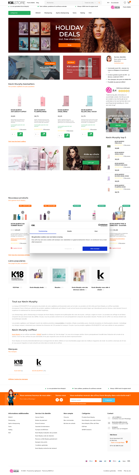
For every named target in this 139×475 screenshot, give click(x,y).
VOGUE (38, 336)
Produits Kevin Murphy (88, 413)
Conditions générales (41, 441)
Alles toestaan (94, 248)
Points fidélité (31, 2)
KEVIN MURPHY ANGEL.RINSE (63, 112)
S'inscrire (66, 413)
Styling (82, 14)
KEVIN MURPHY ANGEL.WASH (119, 154)
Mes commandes (69, 417)
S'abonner (108, 397)
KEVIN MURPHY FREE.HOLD (119, 143)
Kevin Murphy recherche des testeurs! (46, 445)
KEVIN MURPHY (39, 363)
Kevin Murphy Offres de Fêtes (90, 420)
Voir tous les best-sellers (17, 142)
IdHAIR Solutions (87, 426)
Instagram (61, 396)
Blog (37, 2)
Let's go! (82, 159)
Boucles (59, 279)
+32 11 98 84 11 (116, 413)
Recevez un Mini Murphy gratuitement (46, 435)
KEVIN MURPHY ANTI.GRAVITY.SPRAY (18, 112)
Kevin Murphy (16, 336)
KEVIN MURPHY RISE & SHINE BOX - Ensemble (118, 226)
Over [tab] (96, 231)
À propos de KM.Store (41, 426)
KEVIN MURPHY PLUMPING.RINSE (40, 112)
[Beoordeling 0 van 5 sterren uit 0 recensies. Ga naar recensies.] (18, 130)
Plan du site (127, 467)
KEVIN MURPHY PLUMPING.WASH (120, 187)
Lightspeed (37, 467)
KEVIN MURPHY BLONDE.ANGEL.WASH (122, 176)
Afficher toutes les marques (18, 376)
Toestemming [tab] (43, 231)
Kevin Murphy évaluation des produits (46, 429)
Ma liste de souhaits (69, 420)
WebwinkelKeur (82, 473)
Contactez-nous (119, 64)
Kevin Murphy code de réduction (44, 432)
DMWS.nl (50, 467)
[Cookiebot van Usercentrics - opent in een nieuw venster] (99, 225)
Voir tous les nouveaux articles (19, 256)
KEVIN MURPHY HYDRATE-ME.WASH (121, 165)
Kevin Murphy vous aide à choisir (101, 280)
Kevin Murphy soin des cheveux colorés (80, 280)
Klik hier (118, 122)
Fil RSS (120, 467)
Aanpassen (69, 248)
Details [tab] (69, 231)
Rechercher (99, 2)
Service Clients (39, 413)
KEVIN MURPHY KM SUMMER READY (17, 226)
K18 (90, 14)
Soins (74, 14)
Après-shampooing (62, 14)
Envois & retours (40, 420)
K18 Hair (17, 279)
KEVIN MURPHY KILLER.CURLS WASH (89, 112)
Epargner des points (41, 438)
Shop (69, 46)
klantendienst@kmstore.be (119, 418)
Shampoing (48, 14)
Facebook (57, 396)
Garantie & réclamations (42, 423)
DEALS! (38, 14)
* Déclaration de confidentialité (78, 400)
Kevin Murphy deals (38, 279)
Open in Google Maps (119, 439)
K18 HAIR (18, 363)
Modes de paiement (41, 417)
